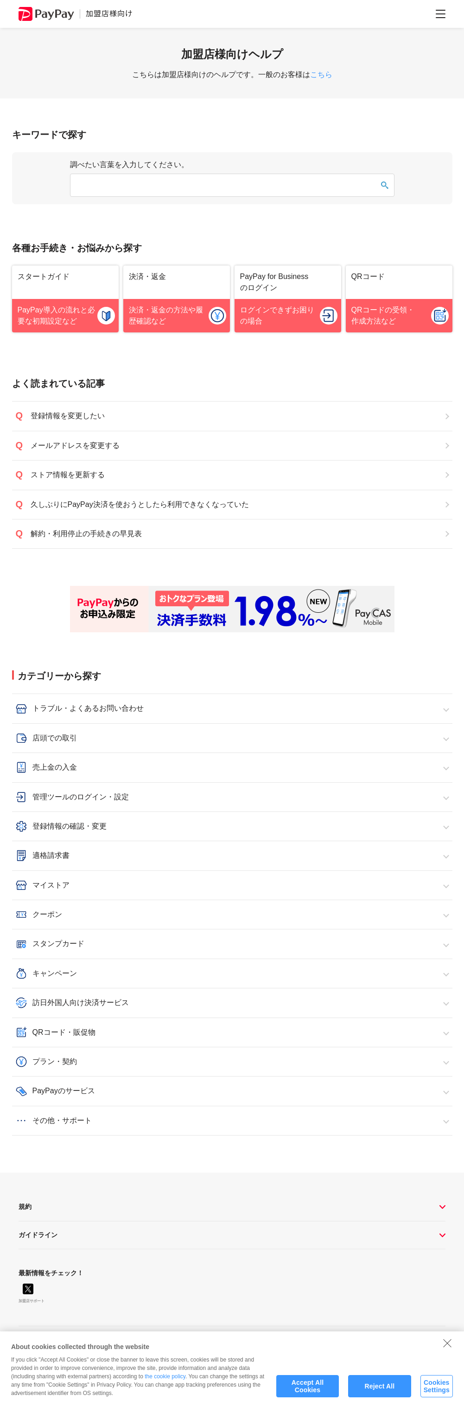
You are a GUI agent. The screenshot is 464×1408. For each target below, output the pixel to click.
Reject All (380, 1395)
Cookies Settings (437, 1395)
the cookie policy (165, 1385)
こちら (321, 74)
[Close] (447, 1352)
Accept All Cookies (308, 1395)
